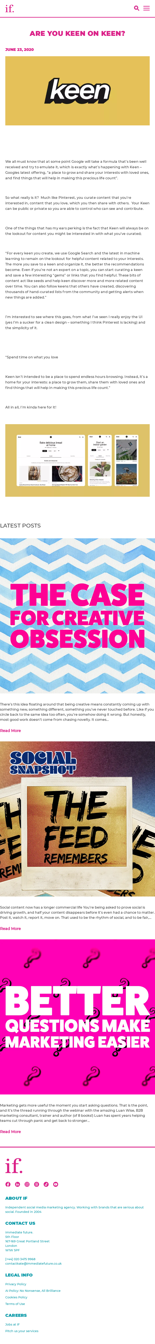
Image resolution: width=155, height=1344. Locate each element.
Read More (10, 730)
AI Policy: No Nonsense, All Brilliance (33, 1291)
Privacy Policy (15, 1284)
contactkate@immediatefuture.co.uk (33, 1263)
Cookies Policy (16, 1297)
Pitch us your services (21, 1331)
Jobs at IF (12, 1324)
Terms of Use (15, 1304)
